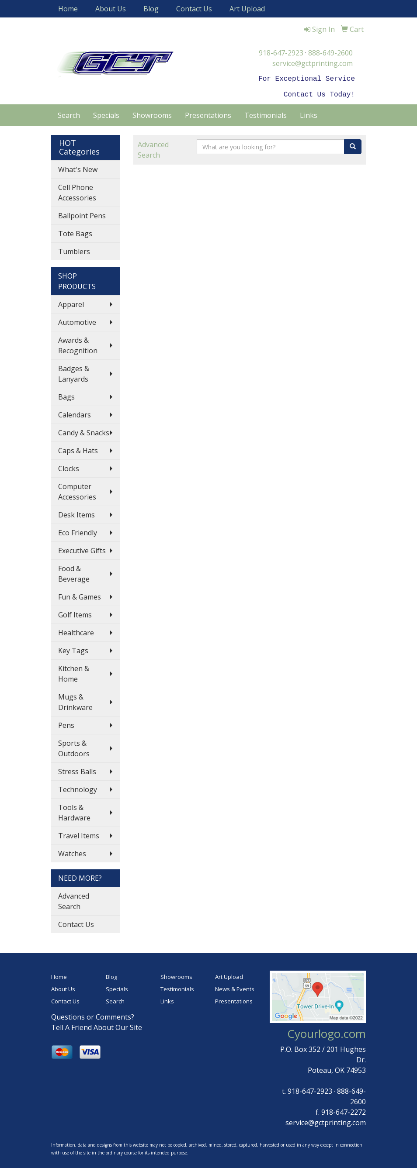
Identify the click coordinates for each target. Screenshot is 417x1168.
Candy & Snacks (83, 431)
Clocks (68, 467)
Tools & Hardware (74, 811)
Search (69, 113)
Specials (106, 113)
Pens (66, 723)
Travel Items (78, 834)
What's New (77, 167)
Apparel (71, 302)
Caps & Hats (78, 449)
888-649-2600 (330, 53)
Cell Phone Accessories (77, 191)
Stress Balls (77, 770)
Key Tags (73, 649)
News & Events (234, 987)
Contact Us (194, 9)
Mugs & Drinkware (75, 700)
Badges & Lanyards (73, 372)
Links (308, 113)
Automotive (77, 320)
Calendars (74, 413)
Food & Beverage (74, 572)
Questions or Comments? (92, 1015)
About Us (110, 9)
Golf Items (75, 613)
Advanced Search (73, 899)
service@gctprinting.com (312, 63)
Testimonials (265, 113)
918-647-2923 (281, 53)
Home (68, 9)
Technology (77, 787)
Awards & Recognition (77, 344)
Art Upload (247, 9)
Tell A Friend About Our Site (96, 1025)
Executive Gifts (82, 549)
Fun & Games (79, 595)
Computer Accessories (77, 490)
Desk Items (76, 513)
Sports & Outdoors (74, 747)
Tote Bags (75, 232)
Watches (72, 852)
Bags (66, 395)
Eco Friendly (77, 531)
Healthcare (76, 631)
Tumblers (74, 250)
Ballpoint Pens (82, 214)
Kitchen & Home (73, 672)
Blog (151, 9)
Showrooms (152, 113)
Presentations (208, 113)
